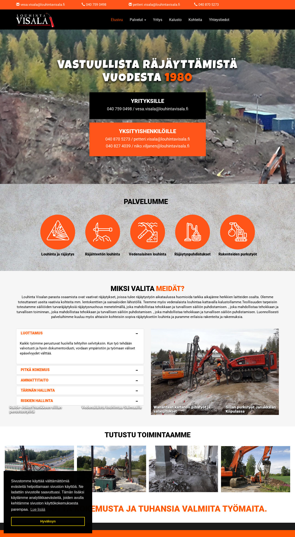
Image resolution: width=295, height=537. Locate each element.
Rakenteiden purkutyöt (237, 254)
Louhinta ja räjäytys (57, 254)
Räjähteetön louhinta (102, 254)
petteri (138, 5)
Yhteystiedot (219, 20)
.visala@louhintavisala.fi (161, 5)
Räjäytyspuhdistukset (192, 254)
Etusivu (117, 20)
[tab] (80, 333)
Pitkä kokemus (35, 370)
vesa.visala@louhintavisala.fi (43, 5)
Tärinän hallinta (38, 390)
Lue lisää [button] (37, 509)
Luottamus (32, 333)
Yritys (157, 20)
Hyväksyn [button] (48, 521)
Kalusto (175, 20)
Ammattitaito (34, 380)
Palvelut (138, 20)
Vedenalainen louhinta (147, 254)
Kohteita (195, 20)
